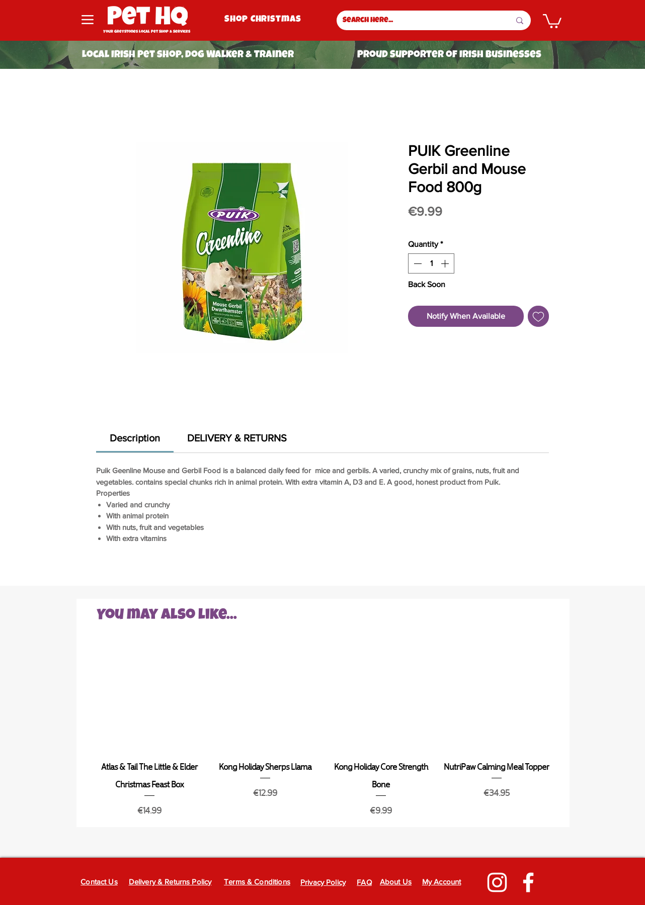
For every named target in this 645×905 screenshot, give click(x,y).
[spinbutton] (431, 263)
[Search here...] (419, 20)
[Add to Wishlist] (538, 316)
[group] (323, 731)
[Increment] (446, 263)
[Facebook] (528, 882)
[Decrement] (417, 263)
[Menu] (87, 19)
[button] (552, 20)
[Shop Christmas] (264, 20)
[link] (135, 437)
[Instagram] (497, 882)
